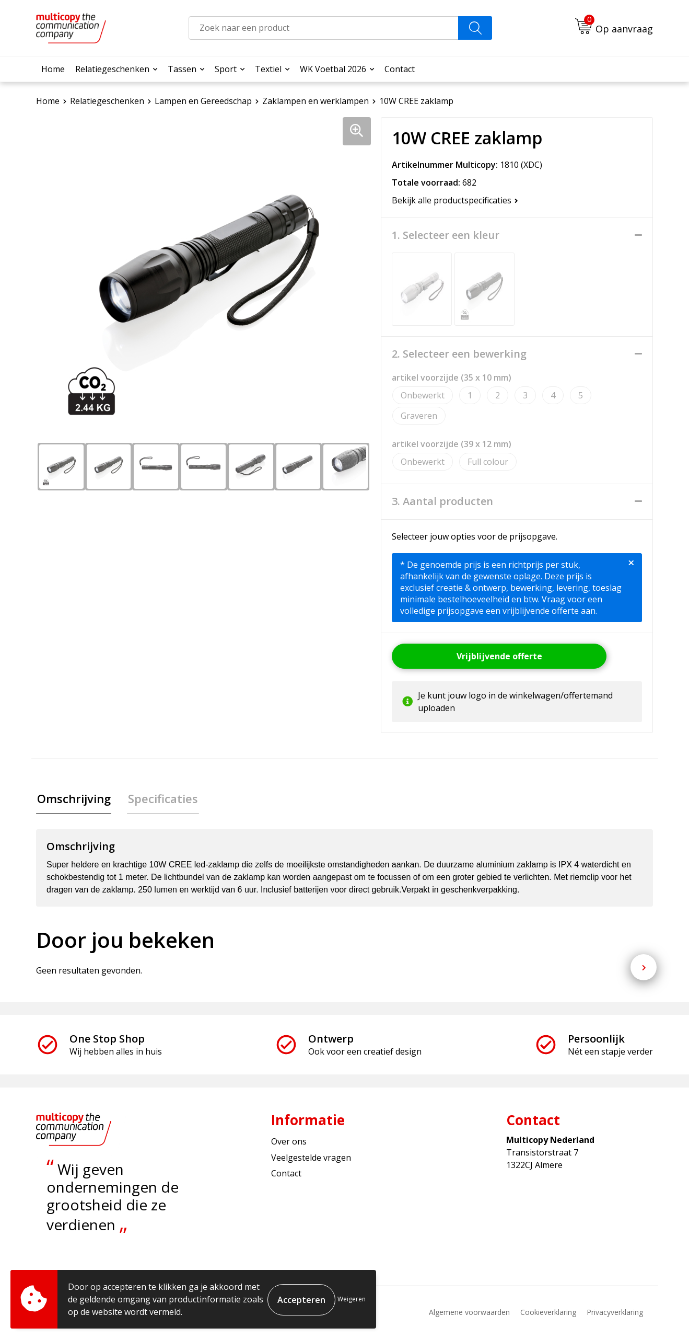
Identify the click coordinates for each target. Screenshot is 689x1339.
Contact (399, 69)
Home (53, 69)
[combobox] (324, 28)
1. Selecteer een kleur (445, 235)
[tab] (73, 799)
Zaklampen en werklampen (315, 101)
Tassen (182, 69)
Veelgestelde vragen (311, 1158)
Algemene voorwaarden (469, 1313)
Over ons (289, 1142)
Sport (226, 69)
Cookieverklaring (548, 1313)
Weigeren (351, 1299)
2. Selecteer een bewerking (459, 354)
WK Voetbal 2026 (333, 69)
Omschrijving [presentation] (73, 799)
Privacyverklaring (615, 1313)
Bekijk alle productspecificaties (455, 200)
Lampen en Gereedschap (203, 101)
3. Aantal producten (442, 501)
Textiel (268, 69)
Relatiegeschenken (112, 69)
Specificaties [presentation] (160, 799)
